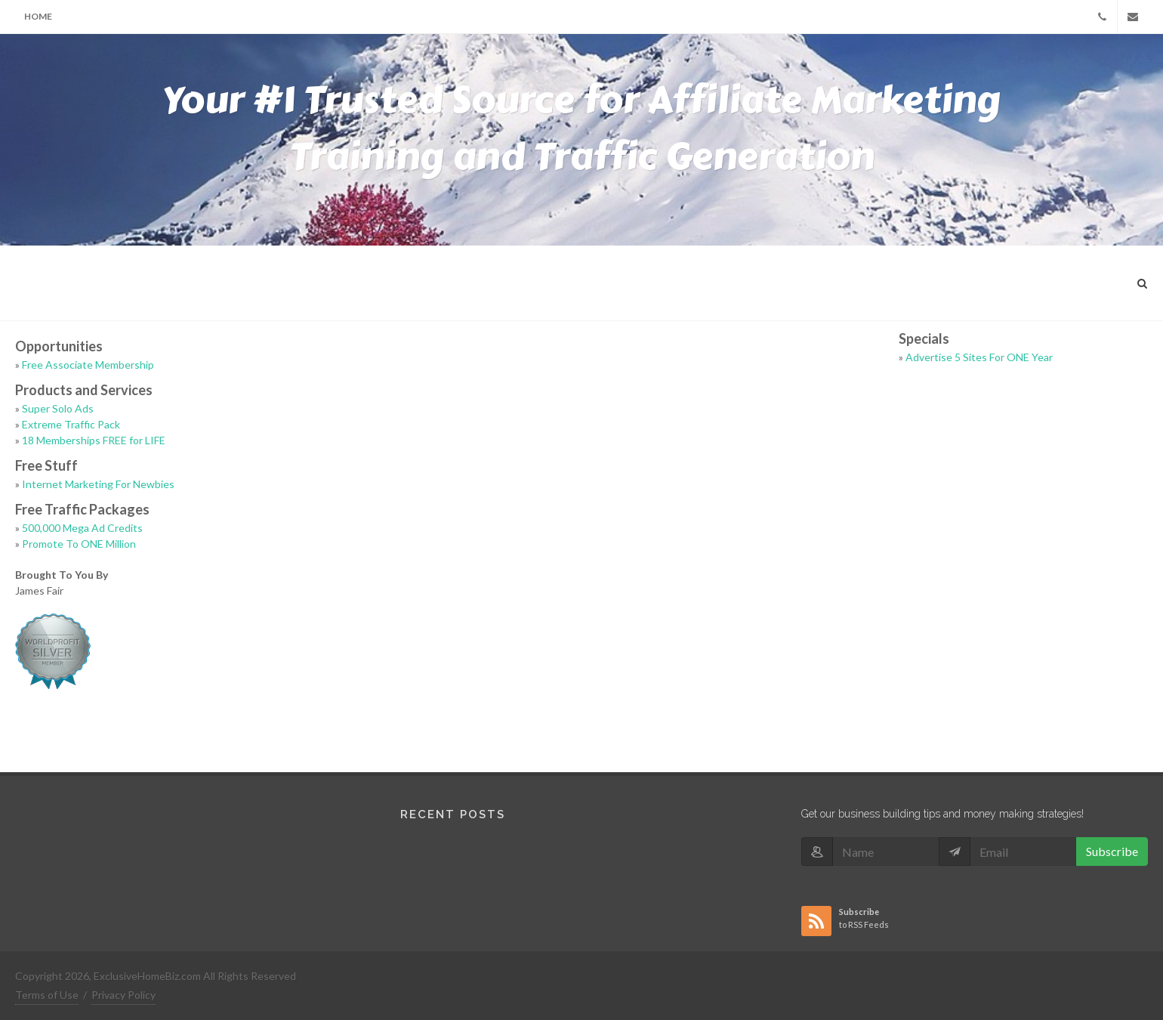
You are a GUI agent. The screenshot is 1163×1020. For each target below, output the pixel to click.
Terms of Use (47, 994)
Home (38, 16)
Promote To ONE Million (79, 543)
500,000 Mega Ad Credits (82, 527)
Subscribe (1112, 851)
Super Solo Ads (58, 408)
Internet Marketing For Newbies (98, 484)
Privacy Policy (123, 994)
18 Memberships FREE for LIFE (93, 440)
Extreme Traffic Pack (71, 424)
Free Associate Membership (88, 364)
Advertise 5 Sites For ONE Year (979, 357)
